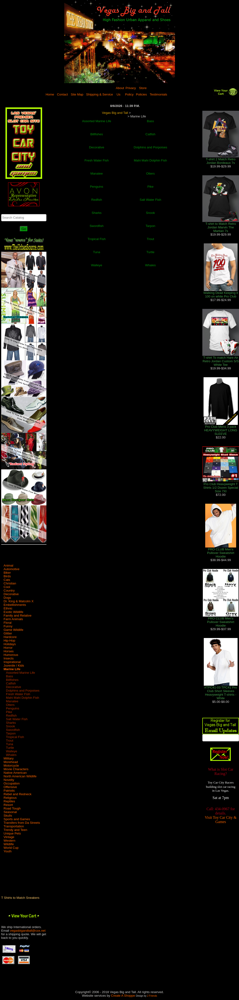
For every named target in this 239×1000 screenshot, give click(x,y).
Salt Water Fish (17, 719)
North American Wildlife (20, 776)
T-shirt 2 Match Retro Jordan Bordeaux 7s (220, 161)
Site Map (77, 94)
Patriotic (9, 790)
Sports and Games (17, 819)
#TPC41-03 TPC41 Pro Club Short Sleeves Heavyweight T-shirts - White (220, 693)
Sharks (11, 722)
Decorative (11, 594)
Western (9, 840)
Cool (7, 587)
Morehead (11, 762)
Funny (8, 626)
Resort (8, 805)
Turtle (10, 747)
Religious (10, 797)
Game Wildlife (13, 630)
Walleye (11, 751)
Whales (11, 755)
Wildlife (9, 844)
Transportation (14, 826)
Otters (10, 705)
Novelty (9, 780)
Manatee (12, 701)
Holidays (10, 644)
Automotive (12, 569)
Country (9, 590)
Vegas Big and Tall (115, 113)
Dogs (7, 597)
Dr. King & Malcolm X (19, 601)
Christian (10, 583)
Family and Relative (17, 615)
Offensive (10, 787)
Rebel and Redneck (17, 794)
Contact (62, 94)
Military (9, 758)
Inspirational (12, 662)
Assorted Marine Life (20, 672)
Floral (7, 622)
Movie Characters (16, 769)
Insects (9, 658)
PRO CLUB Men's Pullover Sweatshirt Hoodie (220, 553)
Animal (8, 565)
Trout (9, 740)
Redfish (11, 715)
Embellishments (15, 605)
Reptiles (9, 801)
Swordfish (13, 730)
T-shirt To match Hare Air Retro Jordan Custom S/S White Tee (221, 361)
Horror (8, 647)
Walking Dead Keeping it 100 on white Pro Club (220, 294)
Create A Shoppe (123, 995)
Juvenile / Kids (14, 665)
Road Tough (12, 808)
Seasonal (10, 812)
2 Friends (152, 996)
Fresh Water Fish (18, 694)
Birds (7, 576)
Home (50, 94)
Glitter (8, 633)
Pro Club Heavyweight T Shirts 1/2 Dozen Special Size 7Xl (220, 487)
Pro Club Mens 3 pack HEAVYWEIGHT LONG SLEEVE (220, 430)
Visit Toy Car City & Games (221, 820)
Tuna (9, 744)
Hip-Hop (9, 640)
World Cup (11, 847)
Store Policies (141, 91)
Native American (15, 772)
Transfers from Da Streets (22, 822)
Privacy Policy (130, 91)
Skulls (8, 815)
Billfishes (12, 680)
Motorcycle (11, 765)
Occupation (12, 783)
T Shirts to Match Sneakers (20, 897)
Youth (8, 851)
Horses (9, 651)
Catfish (11, 683)
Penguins (12, 708)
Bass (9, 676)
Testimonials (158, 94)
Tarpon (11, 733)
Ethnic (8, 608)
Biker (7, 572)
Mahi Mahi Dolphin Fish (22, 697)
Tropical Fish (15, 737)
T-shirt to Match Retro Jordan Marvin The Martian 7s (220, 227)
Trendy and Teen (15, 830)
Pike (9, 712)
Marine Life (12, 669)
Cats (7, 580)
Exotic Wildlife (13, 612)
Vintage (9, 837)
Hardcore (10, 637)
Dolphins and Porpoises (23, 690)
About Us (120, 91)
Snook (10, 726)
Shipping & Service (99, 94)
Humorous (11, 655)
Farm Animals (13, 619)
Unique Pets (12, 833)
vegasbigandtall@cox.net (27, 930)
